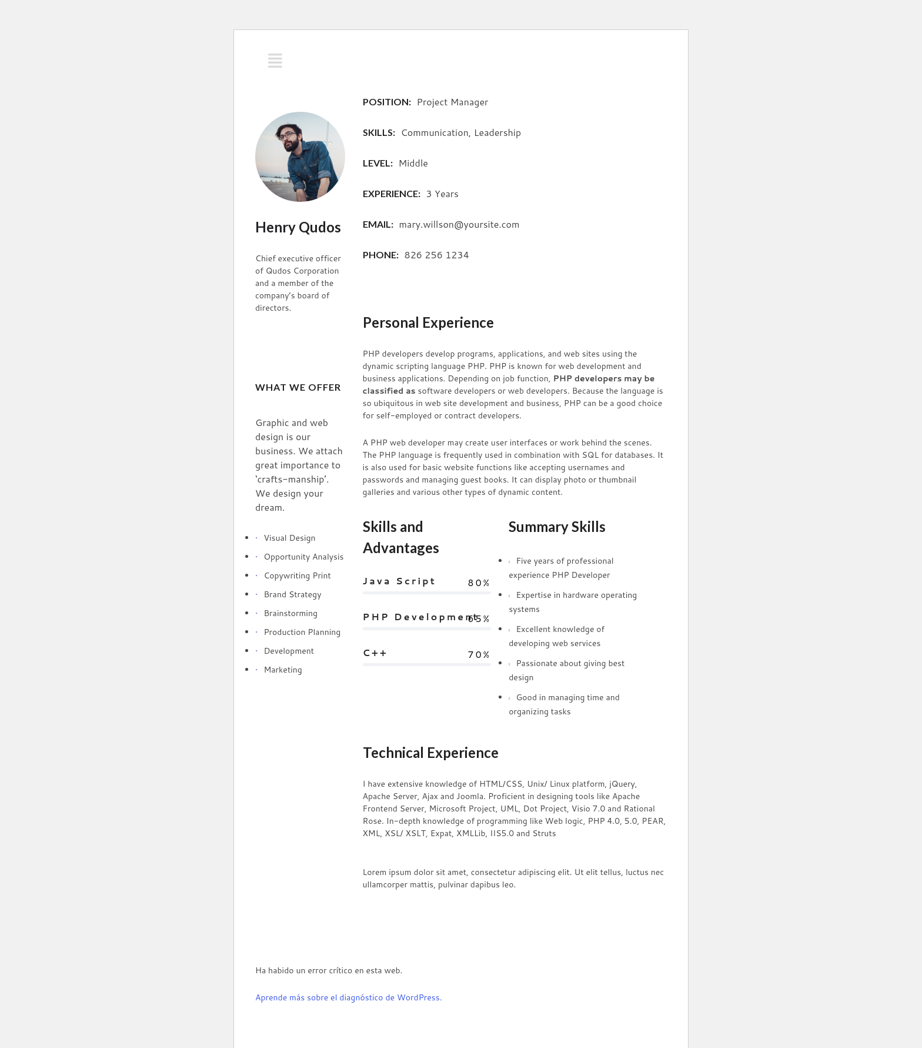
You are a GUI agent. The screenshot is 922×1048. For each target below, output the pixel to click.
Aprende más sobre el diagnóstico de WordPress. (348, 997)
